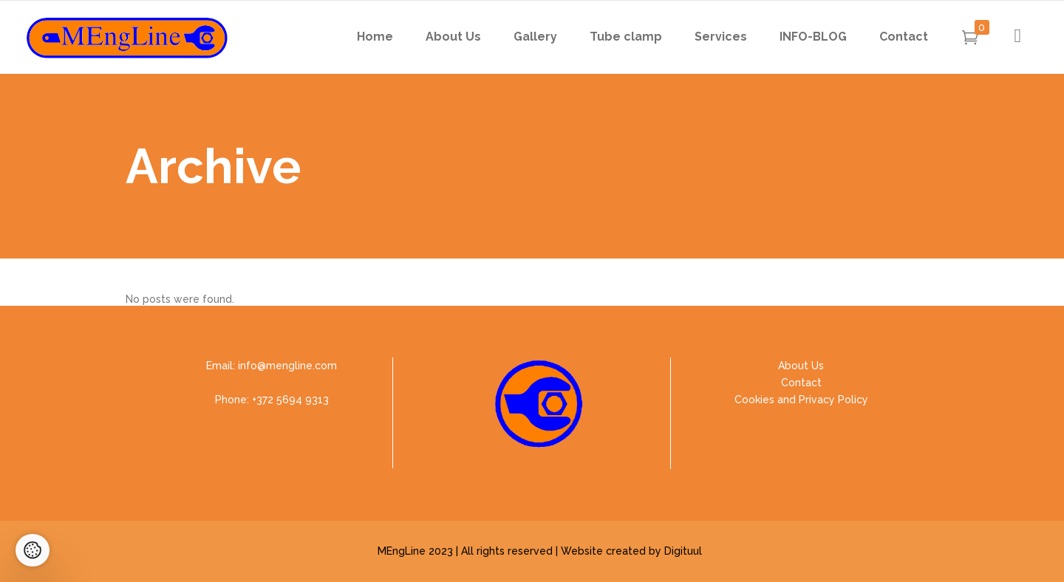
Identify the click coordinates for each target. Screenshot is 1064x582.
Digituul (683, 551)
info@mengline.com (287, 366)
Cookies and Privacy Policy (801, 399)
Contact (801, 382)
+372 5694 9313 (290, 399)
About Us (801, 366)
